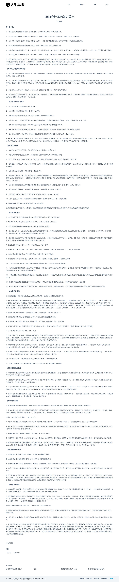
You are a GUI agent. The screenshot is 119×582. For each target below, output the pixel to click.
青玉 (34, 569)
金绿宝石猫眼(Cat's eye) (69, 569)
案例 (95, 4)
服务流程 (96, 578)
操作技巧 (17, 553)
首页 (69, 4)
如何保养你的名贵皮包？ (14, 569)
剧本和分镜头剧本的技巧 (96, 569)
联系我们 (82, 578)
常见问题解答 (104, 578)
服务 (82, 4)
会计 (9, 553)
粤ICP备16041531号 (39, 579)
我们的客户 (89, 578)
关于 (107, 4)
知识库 (60, 21)
